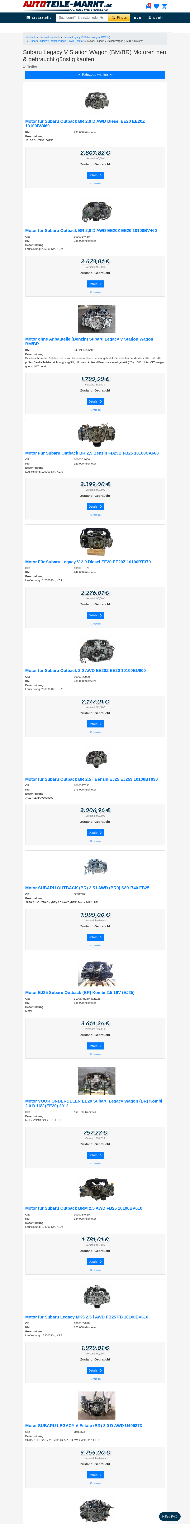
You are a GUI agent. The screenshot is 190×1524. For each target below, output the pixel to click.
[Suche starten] (119, 18)
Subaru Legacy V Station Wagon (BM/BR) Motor (57, 41)
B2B (138, 17)
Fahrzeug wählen (95, 74)
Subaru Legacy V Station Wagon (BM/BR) (86, 37)
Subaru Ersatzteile (49, 37)
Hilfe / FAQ (169, 1516)
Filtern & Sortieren (95, 27)
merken (95, 183)
